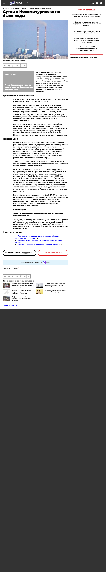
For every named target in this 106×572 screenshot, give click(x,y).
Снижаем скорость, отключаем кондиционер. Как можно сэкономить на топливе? (86, 24)
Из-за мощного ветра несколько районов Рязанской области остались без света (55, 285)
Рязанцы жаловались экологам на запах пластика (39, 245)
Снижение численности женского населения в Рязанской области (86, 32)
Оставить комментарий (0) (53, 253)
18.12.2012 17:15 (7, 8)
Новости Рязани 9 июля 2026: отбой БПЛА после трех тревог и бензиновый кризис (86, 48)
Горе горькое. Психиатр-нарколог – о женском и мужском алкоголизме (86, 15)
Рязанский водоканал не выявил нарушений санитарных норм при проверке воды (23, 285)
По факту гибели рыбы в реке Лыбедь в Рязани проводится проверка (21, 298)
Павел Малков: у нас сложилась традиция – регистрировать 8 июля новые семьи (86, 40)
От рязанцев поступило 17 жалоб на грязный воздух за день (55, 291)
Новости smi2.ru (10, 305)
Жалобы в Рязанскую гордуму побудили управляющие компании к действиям (21, 291)
